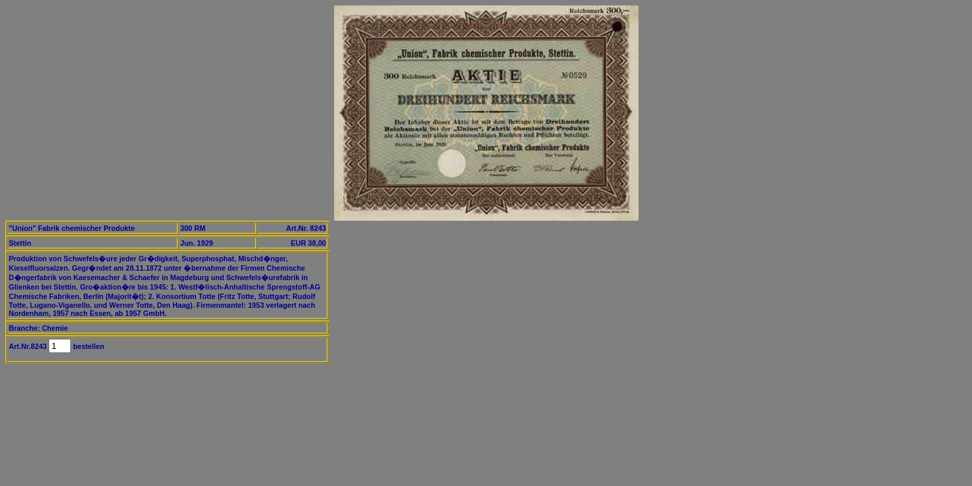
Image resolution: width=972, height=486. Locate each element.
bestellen (87, 346)
